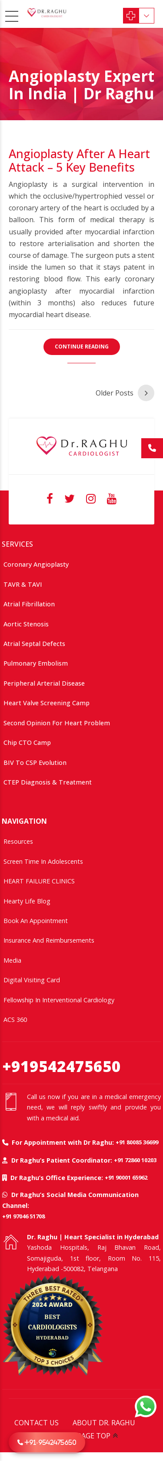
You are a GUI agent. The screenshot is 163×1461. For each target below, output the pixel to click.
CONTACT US (36, 1422)
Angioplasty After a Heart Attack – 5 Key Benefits (79, 160)
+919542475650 (61, 1066)
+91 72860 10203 (135, 1160)
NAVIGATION (24, 821)
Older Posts (114, 393)
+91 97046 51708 (23, 1216)
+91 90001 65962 (126, 1177)
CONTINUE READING (82, 346)
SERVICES (17, 544)
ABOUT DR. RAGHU (104, 1422)
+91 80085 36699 (137, 1142)
